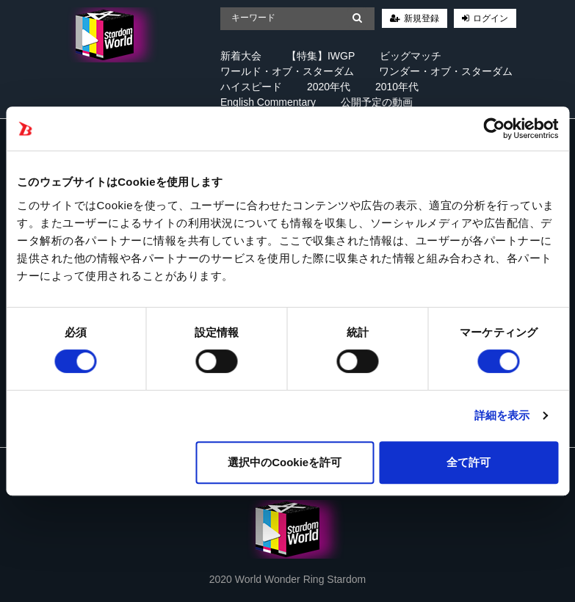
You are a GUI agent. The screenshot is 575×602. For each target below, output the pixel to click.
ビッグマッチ (410, 56)
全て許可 (468, 462)
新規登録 (421, 18)
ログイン (490, 18)
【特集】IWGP (320, 56)
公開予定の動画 (377, 102)
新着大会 (240, 56)
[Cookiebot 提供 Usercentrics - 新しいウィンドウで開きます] (494, 128)
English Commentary (268, 102)
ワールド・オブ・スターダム (287, 71)
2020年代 (328, 87)
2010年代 (397, 87)
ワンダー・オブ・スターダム (446, 71)
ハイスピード (251, 87)
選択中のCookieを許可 (284, 462)
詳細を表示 (502, 415)
